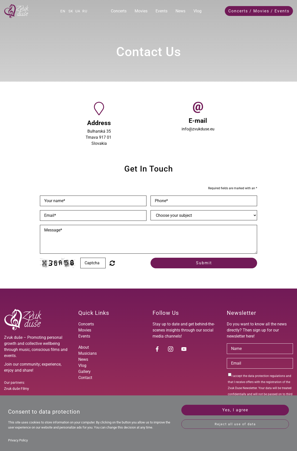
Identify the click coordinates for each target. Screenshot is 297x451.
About (83, 347)
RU (84, 11)
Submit (204, 262)
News (180, 11)
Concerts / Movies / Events (258, 11)
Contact (85, 377)
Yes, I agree (235, 410)
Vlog (197, 11)
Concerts (119, 11)
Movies (141, 11)
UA (77, 11)
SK (70, 11)
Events (161, 11)
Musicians (87, 353)
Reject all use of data (235, 424)
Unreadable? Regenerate (112, 263)
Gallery (84, 371)
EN (62, 11)
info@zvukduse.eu (198, 129)
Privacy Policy (18, 440)
